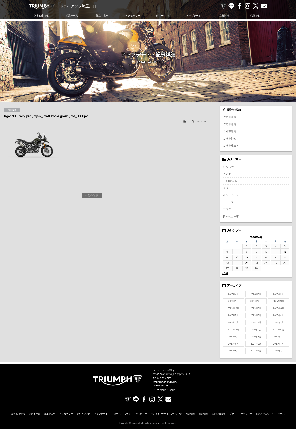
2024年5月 (256, 343)
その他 (227, 173)
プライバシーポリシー (241, 413)
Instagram (248, 6)
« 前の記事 (91, 195)
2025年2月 (256, 322)
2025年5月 (256, 315)
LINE (231, 6)
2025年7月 (233, 315)
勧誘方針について (265, 413)
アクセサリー (132, 15)
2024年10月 (278, 329)
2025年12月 (256, 301)
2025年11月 (278, 301)
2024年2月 (256, 350)
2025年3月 (233, 322)
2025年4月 (278, 315)
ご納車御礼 (229, 138)
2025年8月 (278, 308)
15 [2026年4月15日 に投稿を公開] (247, 257)
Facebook (239, 6)
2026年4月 (233, 294)
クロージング (163, 15)
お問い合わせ (218, 413)
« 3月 (225, 273)
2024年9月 (233, 336)
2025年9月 (256, 308)
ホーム (281, 413)
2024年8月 (255, 336)
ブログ (227, 209)
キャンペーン (231, 195)
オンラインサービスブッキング (166, 413)
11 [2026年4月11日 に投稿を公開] (275, 251)
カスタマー (141, 413)
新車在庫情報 (41, 15)
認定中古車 (102, 15)
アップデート (193, 15)
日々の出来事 (231, 216)
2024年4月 (278, 343)
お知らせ (228, 166)
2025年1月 (278, 322)
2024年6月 (233, 343)
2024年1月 (278, 350)
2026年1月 (233, 301)
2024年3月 (233, 350)
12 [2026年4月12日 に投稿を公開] (285, 251)
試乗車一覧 (72, 15)
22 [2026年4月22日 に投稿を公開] (246, 262)
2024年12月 (233, 329)
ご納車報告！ (231, 145)
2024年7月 (278, 336)
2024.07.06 (200, 121)
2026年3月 (256, 294)
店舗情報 (224, 15)
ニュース (228, 202)
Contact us (264, 6)
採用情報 (255, 15)
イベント (228, 188)
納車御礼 (231, 180)
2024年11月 (255, 329)
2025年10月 (233, 308)
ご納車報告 (229, 117)
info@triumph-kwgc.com (165, 381)
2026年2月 (278, 294)
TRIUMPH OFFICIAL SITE (223, 6)
